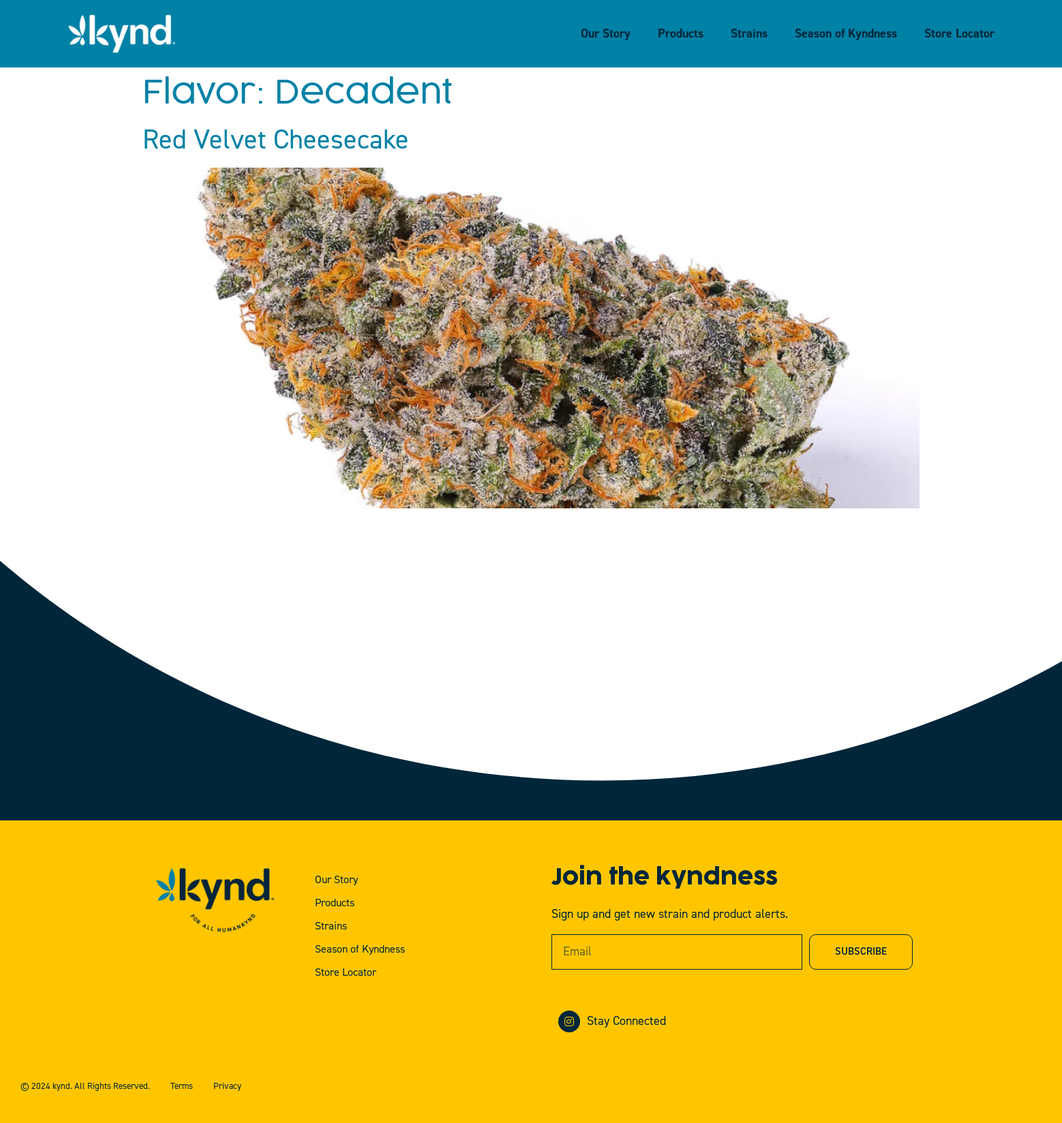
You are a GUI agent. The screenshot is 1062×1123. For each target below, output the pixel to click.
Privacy (227, 1086)
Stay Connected (626, 1021)
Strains (749, 34)
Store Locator (959, 34)
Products (680, 34)
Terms (181, 1086)
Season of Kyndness (846, 34)
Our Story (606, 34)
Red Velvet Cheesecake (275, 140)
